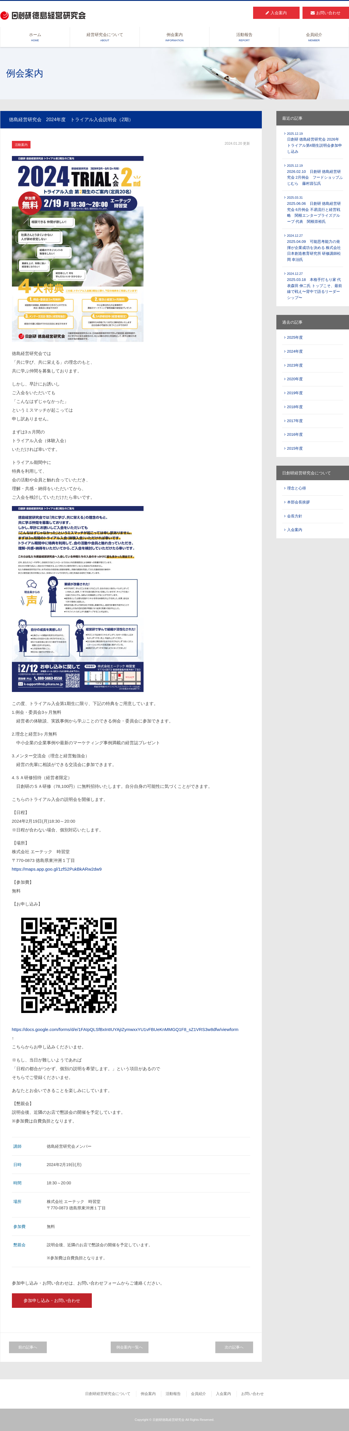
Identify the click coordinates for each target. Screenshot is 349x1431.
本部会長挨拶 (298, 502)
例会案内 (174, 37)
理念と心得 (296, 488)
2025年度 (295, 337)
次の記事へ (234, 1347)
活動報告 (244, 37)
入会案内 (276, 12)
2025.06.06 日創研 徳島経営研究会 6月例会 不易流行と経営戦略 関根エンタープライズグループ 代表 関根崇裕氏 (314, 210)
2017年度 (295, 421)
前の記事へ (27, 1347)
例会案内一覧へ (129, 1347)
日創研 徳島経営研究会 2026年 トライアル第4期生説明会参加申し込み (314, 143)
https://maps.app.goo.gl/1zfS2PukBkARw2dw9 (57, 869)
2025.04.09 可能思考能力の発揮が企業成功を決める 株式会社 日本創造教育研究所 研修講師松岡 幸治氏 (314, 248)
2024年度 (295, 351)
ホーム (35, 37)
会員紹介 (314, 37)
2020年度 (295, 379)
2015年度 (295, 448)
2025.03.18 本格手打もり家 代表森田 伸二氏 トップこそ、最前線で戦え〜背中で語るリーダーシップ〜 (314, 286)
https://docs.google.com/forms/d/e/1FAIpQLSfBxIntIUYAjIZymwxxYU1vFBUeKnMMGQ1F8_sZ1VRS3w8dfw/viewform (125, 1029)
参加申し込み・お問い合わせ (52, 1300)
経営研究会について (104, 37)
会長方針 (294, 516)
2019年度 (295, 393)
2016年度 (295, 434)
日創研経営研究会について (107, 1393)
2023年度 (295, 365)
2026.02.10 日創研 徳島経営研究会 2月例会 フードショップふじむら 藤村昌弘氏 (315, 175)
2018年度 (295, 407)
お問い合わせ (326, 12)
